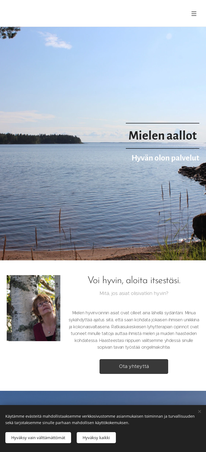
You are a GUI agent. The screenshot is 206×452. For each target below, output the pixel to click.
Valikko (194, 13)
